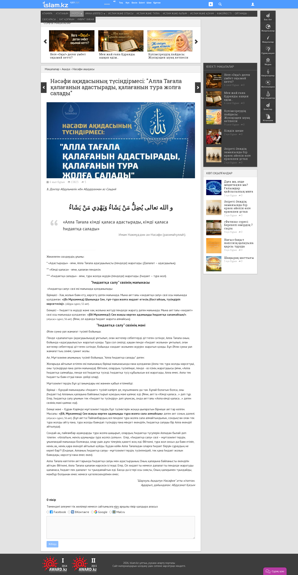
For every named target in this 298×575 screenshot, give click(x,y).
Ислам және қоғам (202, 13)
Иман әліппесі (95, 13)
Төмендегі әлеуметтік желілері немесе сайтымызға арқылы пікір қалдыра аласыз (102, 506)
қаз (72, 2)
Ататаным (62, 13)
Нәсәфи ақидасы (83, 69)
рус (77, 2)
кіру (116, 506)
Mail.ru (120, 511)
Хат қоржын (66, 19)
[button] (275, 571)
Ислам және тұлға (148, 13)
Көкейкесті (224, 13)
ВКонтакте (82, 511)
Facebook (60, 511)
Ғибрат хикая (86, 19)
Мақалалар (52, 69)
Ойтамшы (241, 13)
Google (102, 511)
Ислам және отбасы (120, 13)
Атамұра (47, 13)
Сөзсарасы (49, 19)
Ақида (76, 13)
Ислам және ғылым (175, 13)
